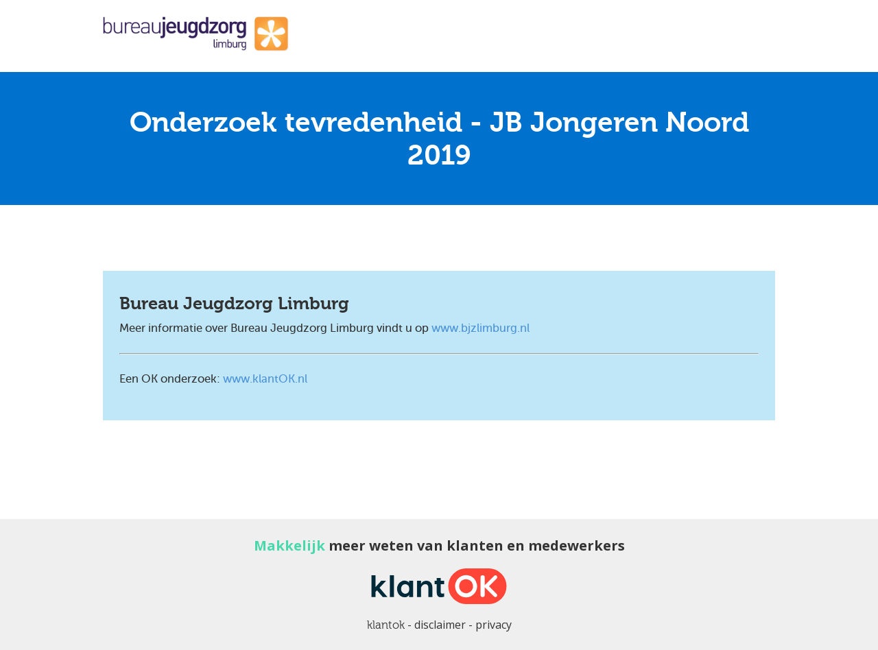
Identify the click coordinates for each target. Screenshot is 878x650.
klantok (386, 624)
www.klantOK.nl (265, 378)
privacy (493, 624)
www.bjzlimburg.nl (480, 328)
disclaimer (440, 624)
